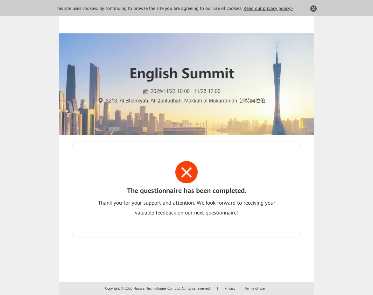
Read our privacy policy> (268, 8)
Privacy (229, 288)
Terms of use (255, 288)
